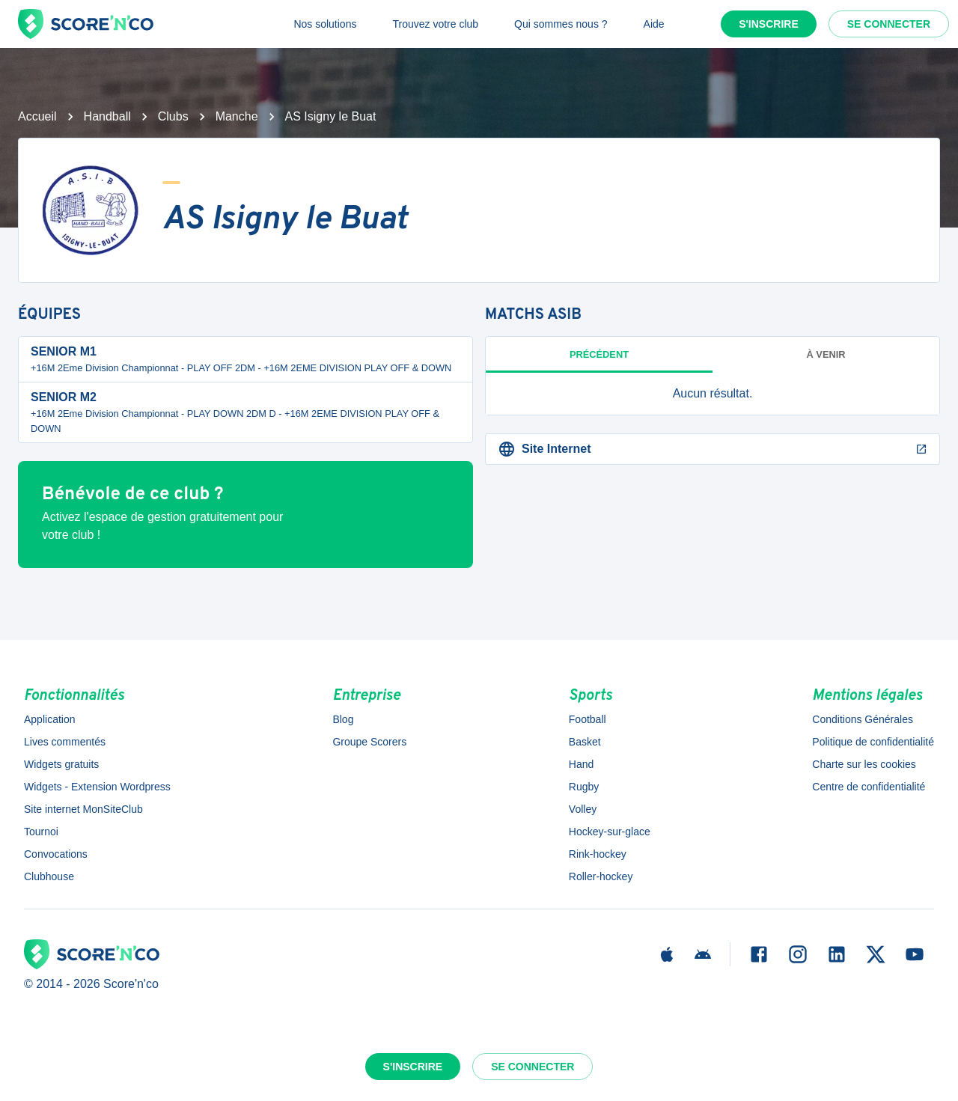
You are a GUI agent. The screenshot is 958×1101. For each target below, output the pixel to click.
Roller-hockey (601, 876)
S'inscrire (769, 24)
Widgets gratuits (61, 764)
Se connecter (888, 24)
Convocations (56, 854)
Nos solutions (324, 24)
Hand (581, 764)
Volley (583, 809)
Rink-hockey (597, 854)
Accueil (37, 116)
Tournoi (41, 832)
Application (50, 719)
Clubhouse (49, 876)
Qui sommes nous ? (561, 24)
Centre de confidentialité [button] (868, 787)
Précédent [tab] (599, 354)
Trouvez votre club (435, 24)
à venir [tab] (826, 354)
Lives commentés (65, 742)
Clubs (173, 116)
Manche (237, 116)
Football (587, 719)
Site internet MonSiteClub (83, 809)
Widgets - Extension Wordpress (97, 787)
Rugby (584, 787)
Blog (342, 719)
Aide (654, 24)
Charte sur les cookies (864, 764)
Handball (107, 116)
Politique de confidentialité (873, 742)
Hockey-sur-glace (609, 832)
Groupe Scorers (369, 742)
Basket (585, 742)
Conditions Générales (862, 719)
